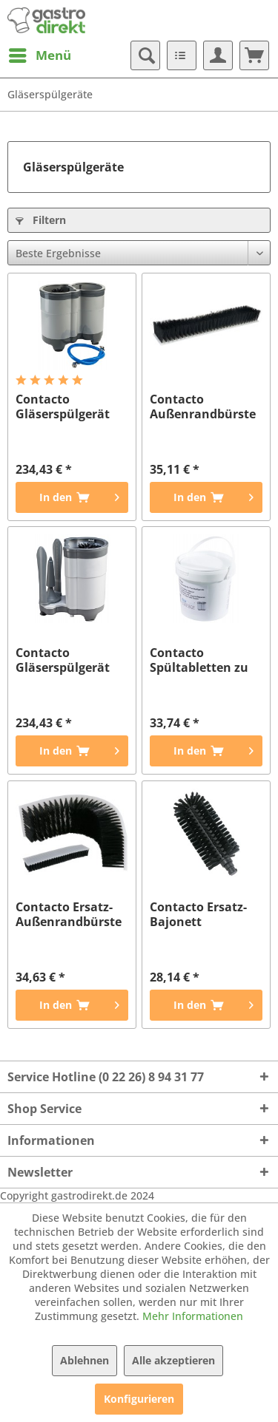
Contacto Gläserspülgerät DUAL (63, 406)
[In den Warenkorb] (72, 497)
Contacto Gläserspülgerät (63, 660)
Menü (40, 54)
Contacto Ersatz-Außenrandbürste (69, 914)
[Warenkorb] (254, 55)
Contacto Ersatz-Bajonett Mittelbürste (198, 914)
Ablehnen (84, 1360)
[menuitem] (39, 55)
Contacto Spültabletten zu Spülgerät (199, 660)
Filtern (41, 220)
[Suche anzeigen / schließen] (145, 55)
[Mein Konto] (218, 55)
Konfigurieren (139, 1399)
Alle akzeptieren (173, 1360)
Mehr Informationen (192, 1316)
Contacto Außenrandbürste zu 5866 (203, 406)
